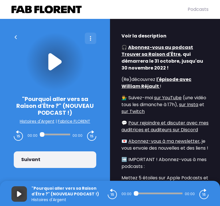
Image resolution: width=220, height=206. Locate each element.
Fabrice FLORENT (74, 121)
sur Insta (188, 104)
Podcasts (198, 9)
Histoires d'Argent (37, 121)
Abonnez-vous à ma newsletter (164, 141)
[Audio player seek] (55, 134)
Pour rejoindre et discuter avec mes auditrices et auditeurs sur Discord (165, 126)
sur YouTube (168, 97)
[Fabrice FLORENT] (99, 9)
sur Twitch (133, 111)
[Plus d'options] (90, 38)
